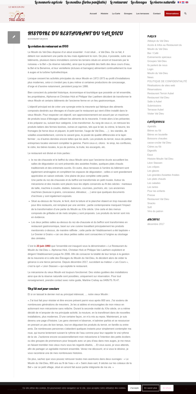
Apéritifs (151, 126)
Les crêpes (153, 167)
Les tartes (152, 187)
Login (150, 69)
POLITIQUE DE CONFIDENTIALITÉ (167, 81)
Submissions (154, 105)
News (150, 77)
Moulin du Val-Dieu (157, 73)
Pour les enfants (156, 191)
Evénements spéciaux (159, 57)
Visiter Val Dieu (155, 113)
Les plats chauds (156, 179)
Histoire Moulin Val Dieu (160, 158)
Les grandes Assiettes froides (163, 175)
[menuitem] (48, 2)
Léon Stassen (154, 163)
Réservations (154, 89)
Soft (149, 207)
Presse (151, 195)
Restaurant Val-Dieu (158, 97)
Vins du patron (155, 211)
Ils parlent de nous (157, 65)
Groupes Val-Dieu (157, 61)
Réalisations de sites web (161, 85)
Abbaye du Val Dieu (158, 41)
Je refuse (167, 388)
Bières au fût (154, 130)
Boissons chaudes (157, 138)
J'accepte (134, 388)
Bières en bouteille (157, 134)
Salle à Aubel (154, 101)
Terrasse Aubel (155, 109)
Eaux (150, 154)
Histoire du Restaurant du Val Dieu (75, 33)
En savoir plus (150, 388)
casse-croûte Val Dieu (159, 142)
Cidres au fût (154, 146)
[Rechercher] (185, 13)
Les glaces (153, 171)
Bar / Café (152, 53)
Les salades (153, 183)
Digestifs (152, 150)
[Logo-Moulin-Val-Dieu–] (16, 13)
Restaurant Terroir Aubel (160, 93)
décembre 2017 (155, 224)
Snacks (151, 203)
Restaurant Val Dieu (38, 39)
